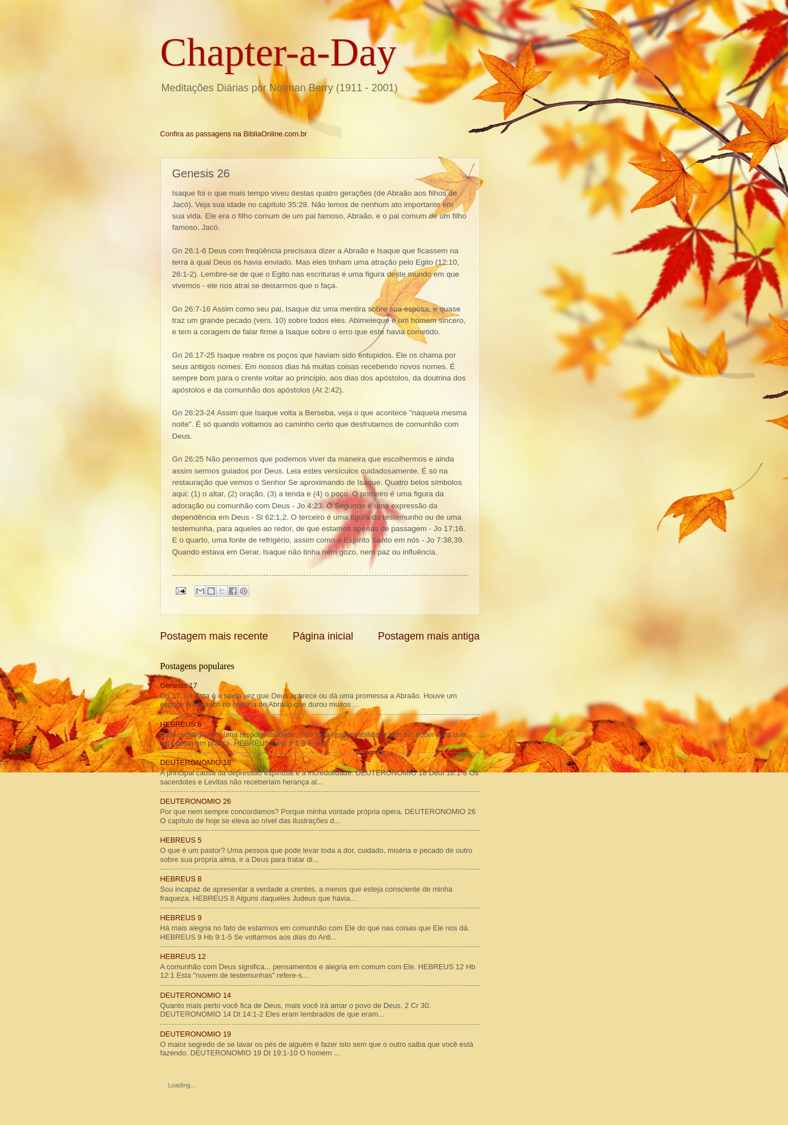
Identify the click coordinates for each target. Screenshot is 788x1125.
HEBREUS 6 (181, 724)
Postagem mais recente (214, 636)
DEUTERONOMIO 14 (195, 995)
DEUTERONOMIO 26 (195, 801)
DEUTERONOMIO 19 (195, 1034)
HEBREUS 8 (181, 879)
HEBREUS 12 (183, 956)
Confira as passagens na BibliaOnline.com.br (234, 134)
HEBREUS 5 (181, 840)
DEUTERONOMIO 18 (195, 762)
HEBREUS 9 (181, 917)
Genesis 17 (178, 685)
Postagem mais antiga (428, 636)
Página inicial (323, 636)
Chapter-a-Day (278, 52)
